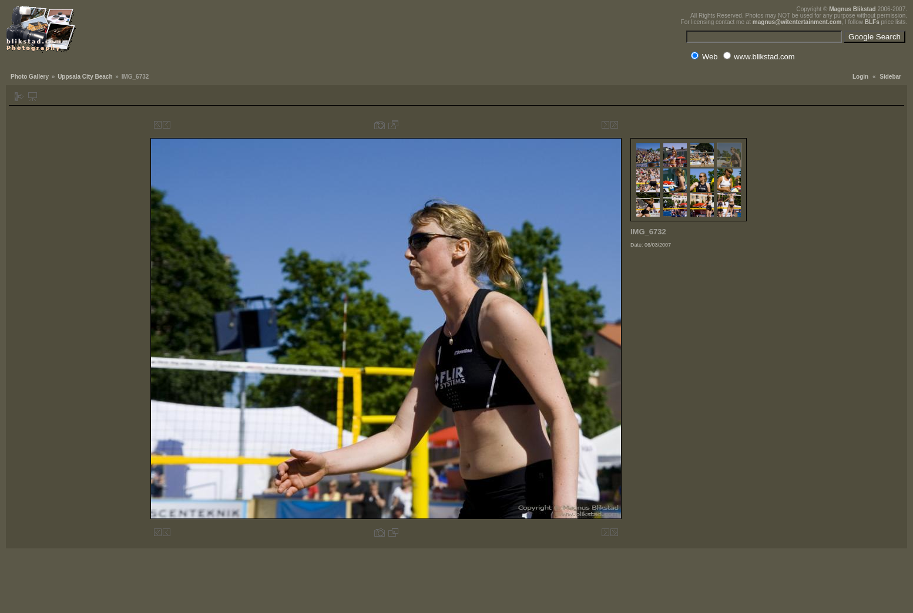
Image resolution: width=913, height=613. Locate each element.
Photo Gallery (30, 76)
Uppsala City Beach (85, 76)
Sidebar (890, 76)
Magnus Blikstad (852, 9)
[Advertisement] (689, 325)
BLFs (872, 22)
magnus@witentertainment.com (797, 22)
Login (860, 76)
